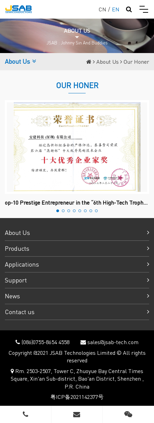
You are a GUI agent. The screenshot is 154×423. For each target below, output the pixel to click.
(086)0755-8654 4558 (44, 341)
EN (115, 9)
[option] (77, 153)
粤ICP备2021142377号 (77, 396)
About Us (107, 61)
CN (102, 9)
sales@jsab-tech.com (112, 341)
